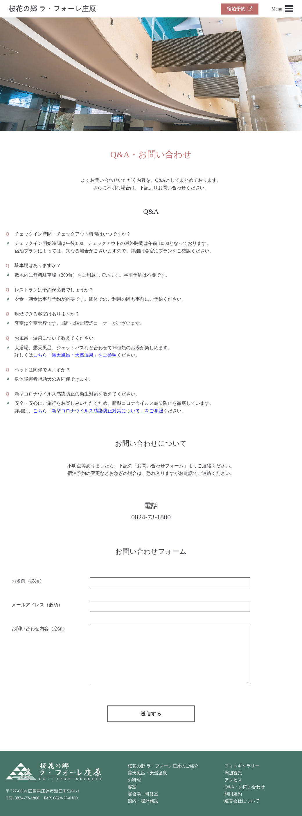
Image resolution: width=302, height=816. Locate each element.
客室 (132, 787)
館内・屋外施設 (143, 801)
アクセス (233, 780)
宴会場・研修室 (143, 794)
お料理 (134, 780)
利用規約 (233, 794)
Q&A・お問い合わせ (244, 787)
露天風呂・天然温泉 (147, 773)
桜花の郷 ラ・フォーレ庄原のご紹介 (163, 766)
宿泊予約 (239, 8)
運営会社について (241, 801)
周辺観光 (233, 773)
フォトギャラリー (241, 766)
